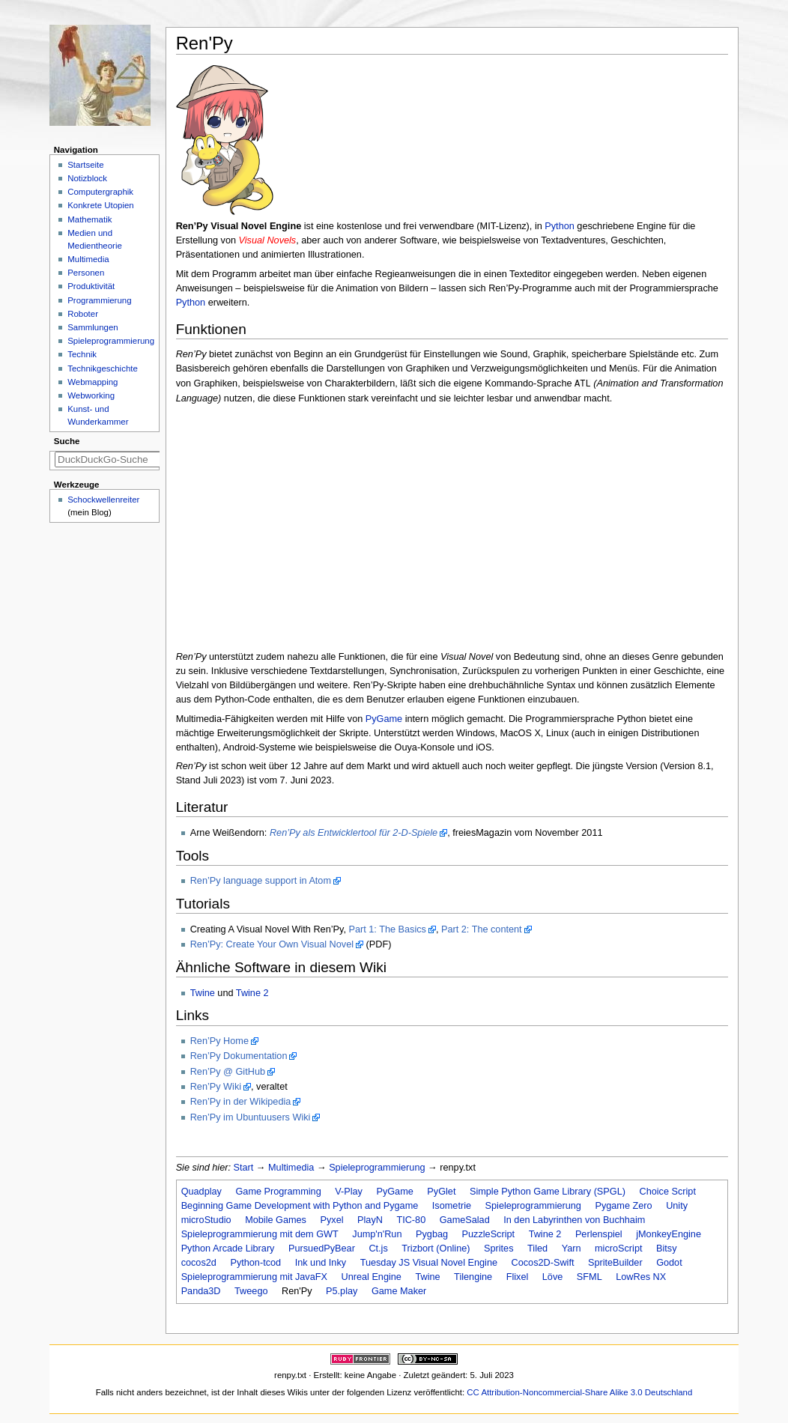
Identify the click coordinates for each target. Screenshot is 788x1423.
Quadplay (201, 1191)
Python (560, 226)
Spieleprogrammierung (377, 1167)
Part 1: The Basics (386, 929)
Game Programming (278, 1191)
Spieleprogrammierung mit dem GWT (260, 1234)
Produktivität (91, 286)
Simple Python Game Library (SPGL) (547, 1191)
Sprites (499, 1248)
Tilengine (473, 1277)
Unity (677, 1206)
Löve (552, 1277)
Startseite (85, 164)
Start (244, 1167)
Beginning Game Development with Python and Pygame (300, 1206)
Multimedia (291, 1167)
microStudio (206, 1220)
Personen (85, 272)
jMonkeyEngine (668, 1234)
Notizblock (87, 178)
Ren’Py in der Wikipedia (240, 1101)
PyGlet (441, 1191)
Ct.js (378, 1248)
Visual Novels (268, 240)
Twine (202, 993)
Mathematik (89, 219)
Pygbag (432, 1234)
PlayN (370, 1220)
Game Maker (399, 1291)
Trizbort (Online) (435, 1248)
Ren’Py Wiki (215, 1086)
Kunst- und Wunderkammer (97, 415)
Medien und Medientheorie (94, 239)
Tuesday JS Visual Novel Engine (428, 1262)
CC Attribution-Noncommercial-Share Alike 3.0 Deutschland (579, 1392)
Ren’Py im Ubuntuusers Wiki (250, 1117)
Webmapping (92, 381)
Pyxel (331, 1220)
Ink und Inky (320, 1262)
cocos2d (198, 1262)
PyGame (384, 719)
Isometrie (451, 1206)
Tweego (250, 1291)
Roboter (82, 313)
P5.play (341, 1291)
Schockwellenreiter (103, 499)
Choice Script (667, 1191)
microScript (618, 1248)
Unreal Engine (371, 1277)
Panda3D (201, 1291)
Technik (82, 354)
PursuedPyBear (321, 1248)
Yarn (571, 1248)
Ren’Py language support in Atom (260, 881)
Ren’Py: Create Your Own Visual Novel (272, 944)
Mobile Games (275, 1220)
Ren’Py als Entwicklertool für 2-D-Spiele (353, 833)
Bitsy (666, 1248)
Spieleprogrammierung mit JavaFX (254, 1277)
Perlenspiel (598, 1234)
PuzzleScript (488, 1234)
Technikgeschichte (102, 368)
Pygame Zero (623, 1206)
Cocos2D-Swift (543, 1262)
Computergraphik (100, 191)
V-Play (349, 1191)
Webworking (91, 395)
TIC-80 (410, 1220)
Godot (669, 1262)
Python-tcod (255, 1262)
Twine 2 (252, 993)
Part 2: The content (481, 929)
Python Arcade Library (228, 1248)
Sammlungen (92, 327)
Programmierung (99, 300)
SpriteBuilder (615, 1262)
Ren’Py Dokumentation (239, 1056)
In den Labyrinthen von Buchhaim (574, 1220)
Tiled (537, 1248)
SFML (589, 1277)
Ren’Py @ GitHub (227, 1072)
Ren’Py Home (219, 1041)
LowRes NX (641, 1277)
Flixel (517, 1277)
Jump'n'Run (376, 1234)
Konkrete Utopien (100, 205)
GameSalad (465, 1220)
